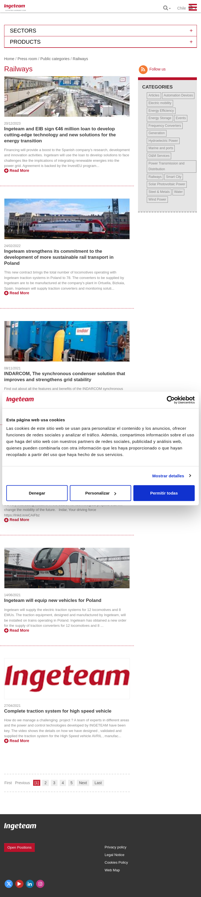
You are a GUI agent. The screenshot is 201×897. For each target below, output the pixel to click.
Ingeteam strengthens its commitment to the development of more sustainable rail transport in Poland (59, 257)
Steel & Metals (159, 192)
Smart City (173, 177)
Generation (156, 133)
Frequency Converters (164, 126)
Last (98, 783)
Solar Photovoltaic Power (166, 184)
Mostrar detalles (168, 475)
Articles (153, 95)
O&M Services (159, 156)
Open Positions (19, 847)
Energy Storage (159, 118)
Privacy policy (115, 847)
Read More (16, 170)
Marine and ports (160, 148)
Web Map (112, 870)
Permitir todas (164, 493)
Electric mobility (159, 103)
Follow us (151, 69)
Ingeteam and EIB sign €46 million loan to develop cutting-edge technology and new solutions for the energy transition (60, 134)
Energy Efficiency (161, 111)
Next (83, 783)
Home (9, 59)
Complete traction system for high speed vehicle (57, 711)
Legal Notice (114, 855)
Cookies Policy (116, 862)
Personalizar (100, 493)
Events (181, 118)
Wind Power (157, 199)
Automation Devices (178, 95)
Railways (155, 177)
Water (178, 192)
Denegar (37, 493)
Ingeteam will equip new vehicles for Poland (52, 600)
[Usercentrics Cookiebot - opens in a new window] (171, 400)
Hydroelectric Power (163, 141)
